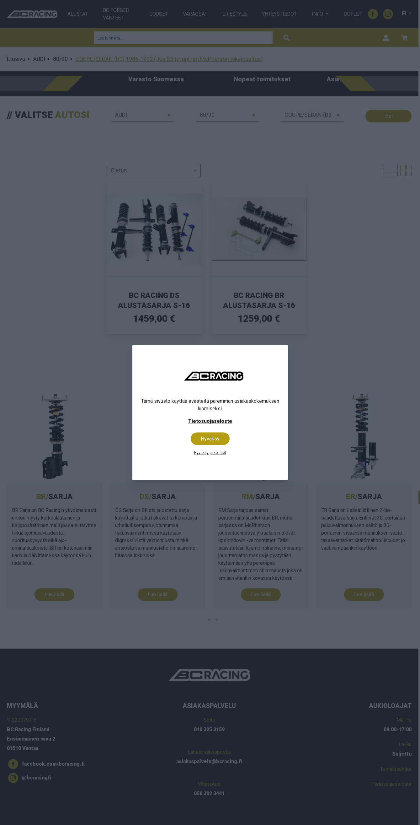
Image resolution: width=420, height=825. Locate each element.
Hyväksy (210, 439)
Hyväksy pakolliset (210, 452)
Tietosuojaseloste (210, 421)
